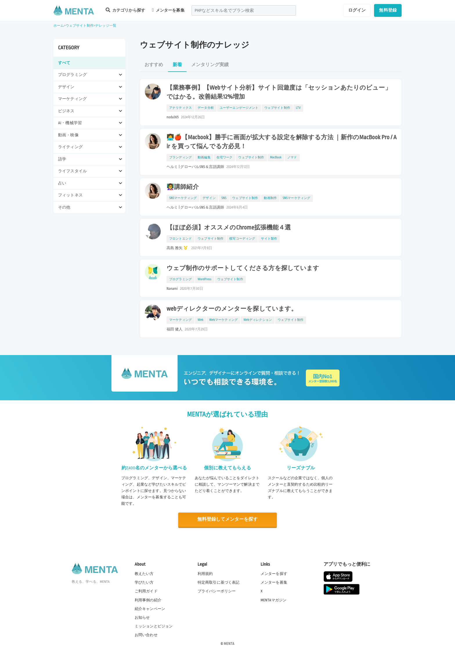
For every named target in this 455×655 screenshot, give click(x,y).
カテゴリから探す (125, 10)
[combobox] (244, 10)
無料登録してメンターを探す (227, 519)
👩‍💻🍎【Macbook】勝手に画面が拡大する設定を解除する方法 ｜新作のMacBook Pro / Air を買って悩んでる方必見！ (282, 142)
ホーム (58, 26)
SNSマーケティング (183, 198)
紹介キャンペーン (150, 608)
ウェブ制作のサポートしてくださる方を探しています (243, 268)
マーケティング (180, 320)
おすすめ (154, 64)
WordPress (205, 279)
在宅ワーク (224, 157)
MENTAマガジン (273, 600)
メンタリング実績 (210, 64)
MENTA (229, 643)
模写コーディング (242, 238)
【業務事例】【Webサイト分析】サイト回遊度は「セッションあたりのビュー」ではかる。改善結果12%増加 (279, 92)
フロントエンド (180, 238)
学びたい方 (144, 582)
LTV (298, 108)
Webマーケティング (223, 320)
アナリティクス (180, 108)
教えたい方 (144, 573)
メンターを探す (274, 573)
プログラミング (180, 279)
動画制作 (270, 198)
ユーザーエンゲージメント (239, 108)
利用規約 (205, 573)
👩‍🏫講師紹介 (183, 187)
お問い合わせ (146, 634)
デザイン (209, 198)
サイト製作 (269, 238)
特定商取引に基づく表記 (219, 582)
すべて (64, 63)
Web (200, 320)
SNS (223, 198)
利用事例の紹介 (148, 600)
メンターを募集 (168, 10)
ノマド (292, 157)
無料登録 (388, 10)
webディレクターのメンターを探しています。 (232, 309)
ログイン (357, 10)
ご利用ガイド (146, 591)
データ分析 (206, 108)
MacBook (276, 157)
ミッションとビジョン (154, 626)
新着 (177, 64)
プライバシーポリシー (217, 591)
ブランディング (180, 157)
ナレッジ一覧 (105, 26)
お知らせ (142, 617)
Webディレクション (257, 320)
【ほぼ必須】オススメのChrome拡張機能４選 (229, 228)
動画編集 (204, 157)
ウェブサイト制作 (80, 26)
